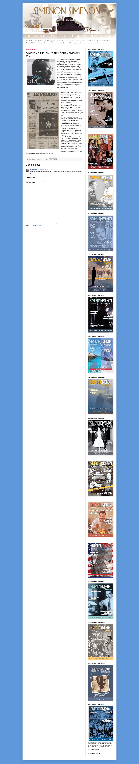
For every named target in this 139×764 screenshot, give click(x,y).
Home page (54, 223)
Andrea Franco (34, 169)
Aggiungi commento (32, 177)
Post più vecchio (78, 223)
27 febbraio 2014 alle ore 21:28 (45, 169)
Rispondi (32, 173)
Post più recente (30, 223)
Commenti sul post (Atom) (37, 225)
